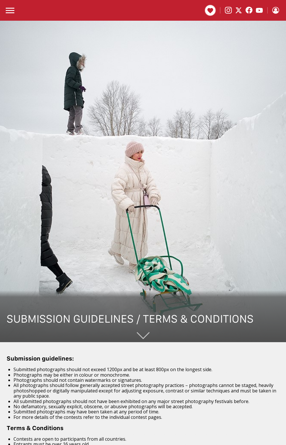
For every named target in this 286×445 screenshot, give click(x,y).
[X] (238, 10)
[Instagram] (228, 10)
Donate (210, 10)
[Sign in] (275, 10)
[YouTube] (259, 10)
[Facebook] (249, 10)
